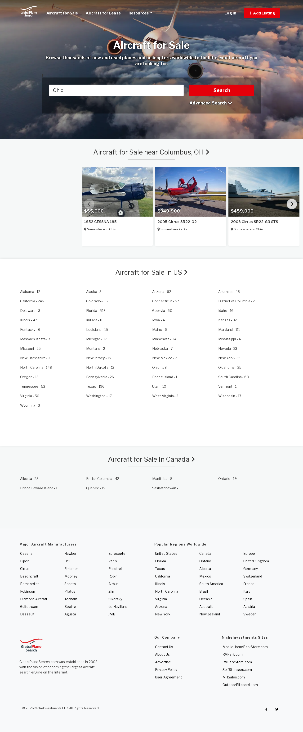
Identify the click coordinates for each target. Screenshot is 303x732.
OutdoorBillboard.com (240, 685)
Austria (249, 607)
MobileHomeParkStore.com (245, 647)
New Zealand (209, 614)
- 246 (32, 301)
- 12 (30, 292)
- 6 (30, 329)
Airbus (113, 584)
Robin (112, 576)
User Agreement (168, 677)
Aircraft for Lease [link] (103, 13)
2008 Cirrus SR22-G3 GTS (254, 222)
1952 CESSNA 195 (100, 222)
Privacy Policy (166, 670)
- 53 (32, 386)
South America (211, 584)
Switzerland (252, 576)
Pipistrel (115, 569)
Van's (112, 561)
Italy (246, 591)
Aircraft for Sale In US (151, 272)
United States (166, 553)
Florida (160, 561)
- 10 (159, 386)
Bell (67, 561)
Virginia (161, 599)
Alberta (205, 569)
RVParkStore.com (237, 662)
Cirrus (25, 569)
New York (162, 614)
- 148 (36, 367)
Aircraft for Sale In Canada (151, 459)
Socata (70, 584)
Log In (230, 13)
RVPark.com (233, 654)
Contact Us (164, 647)
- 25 (30, 348)
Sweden (249, 614)
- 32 (227, 320)
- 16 (225, 311)
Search (222, 90)
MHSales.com (234, 677)
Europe (249, 553)
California (162, 576)
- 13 (100, 367)
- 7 (35, 339)
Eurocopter (117, 553)
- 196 (95, 386)
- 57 (165, 301)
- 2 (236, 301)
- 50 (29, 396)
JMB (111, 614)
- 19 (227, 479)
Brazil (203, 591)
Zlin (111, 591)
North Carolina (166, 591)
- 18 (229, 292)
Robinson (27, 591)
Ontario (205, 561)
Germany (250, 569)
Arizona (161, 607)
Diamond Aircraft (33, 599)
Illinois (160, 584)
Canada (205, 553)
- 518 (96, 311)
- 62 (161, 292)
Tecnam (70, 599)
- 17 (96, 339)
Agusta (70, 614)
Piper (24, 561)
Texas (160, 569)
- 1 (164, 377)
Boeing (70, 607)
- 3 (94, 292)
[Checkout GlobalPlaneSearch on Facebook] (266, 709)
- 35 (97, 301)
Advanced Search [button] (210, 102)
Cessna (26, 553)
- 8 (94, 320)
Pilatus (70, 591)
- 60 (162, 311)
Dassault (27, 614)
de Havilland (118, 607)
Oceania (206, 599)
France (248, 584)
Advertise (163, 662)
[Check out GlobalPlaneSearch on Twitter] (277, 709)
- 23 (227, 348)
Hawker (70, 553)
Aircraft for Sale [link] (62, 13)
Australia (206, 607)
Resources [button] (142, 12)
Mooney (71, 576)
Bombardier (29, 584)
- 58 (159, 367)
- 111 (229, 329)
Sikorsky (115, 599)
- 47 (28, 320)
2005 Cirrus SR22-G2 (177, 222)
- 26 (100, 377)
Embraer (71, 569)
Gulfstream (29, 607)
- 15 (97, 329)
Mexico (205, 576)
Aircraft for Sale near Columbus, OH (151, 152)
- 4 (158, 320)
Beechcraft (29, 576)
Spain (247, 599)
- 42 (102, 479)
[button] (262, 13)
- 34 (164, 339)
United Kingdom (256, 561)
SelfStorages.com (237, 670)
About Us (162, 654)
